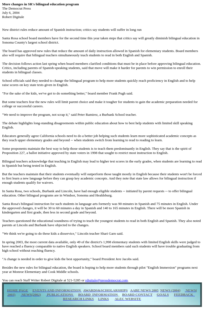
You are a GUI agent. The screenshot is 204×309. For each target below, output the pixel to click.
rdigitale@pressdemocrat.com (106, 280)
